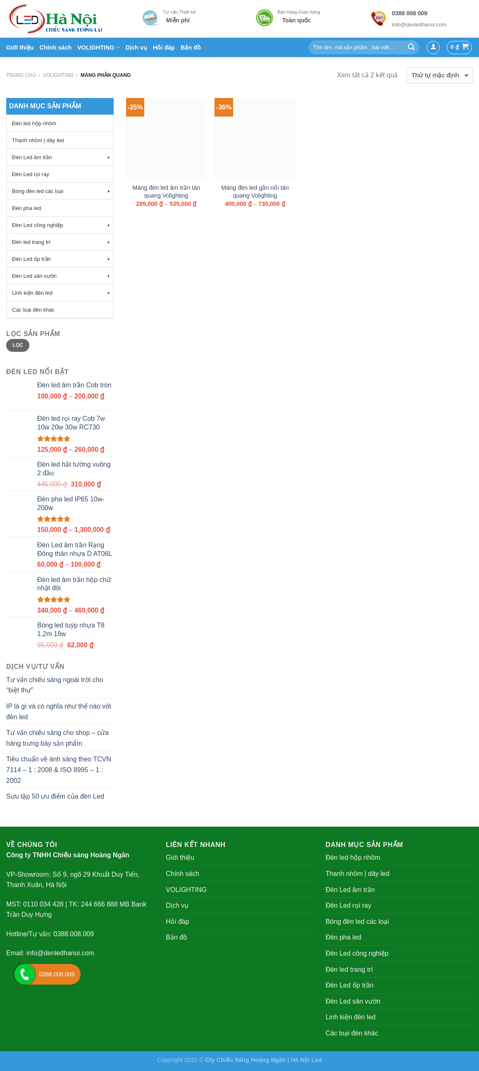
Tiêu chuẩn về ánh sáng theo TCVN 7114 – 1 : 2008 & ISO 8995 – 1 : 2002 (58, 770)
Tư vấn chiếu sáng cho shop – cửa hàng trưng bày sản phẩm (57, 738)
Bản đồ (191, 47)
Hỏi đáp (164, 47)
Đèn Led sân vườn (353, 1001)
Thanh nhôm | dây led (357, 873)
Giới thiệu (20, 47)
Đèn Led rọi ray (349, 905)
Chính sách (56, 47)
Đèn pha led (343, 937)
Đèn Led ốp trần (350, 985)
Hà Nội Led (306, 1060)
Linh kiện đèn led (351, 1017)
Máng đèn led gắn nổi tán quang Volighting (254, 191)
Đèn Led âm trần (350, 889)
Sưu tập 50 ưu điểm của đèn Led (55, 796)
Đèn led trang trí (349, 969)
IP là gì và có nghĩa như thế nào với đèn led (58, 711)
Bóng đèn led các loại (357, 921)
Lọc (17, 345)
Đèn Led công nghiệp (357, 953)
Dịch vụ (136, 47)
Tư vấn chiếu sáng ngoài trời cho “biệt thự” (54, 685)
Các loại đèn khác (352, 1033)
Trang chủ (21, 75)
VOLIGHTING (98, 47)
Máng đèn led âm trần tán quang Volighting (166, 191)
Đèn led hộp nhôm (353, 857)
